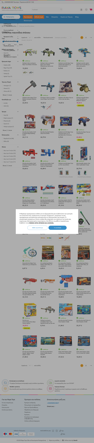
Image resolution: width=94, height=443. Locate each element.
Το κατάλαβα (57, 227)
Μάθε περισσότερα (37, 227)
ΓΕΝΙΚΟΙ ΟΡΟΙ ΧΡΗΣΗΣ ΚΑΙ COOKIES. (41, 223)
